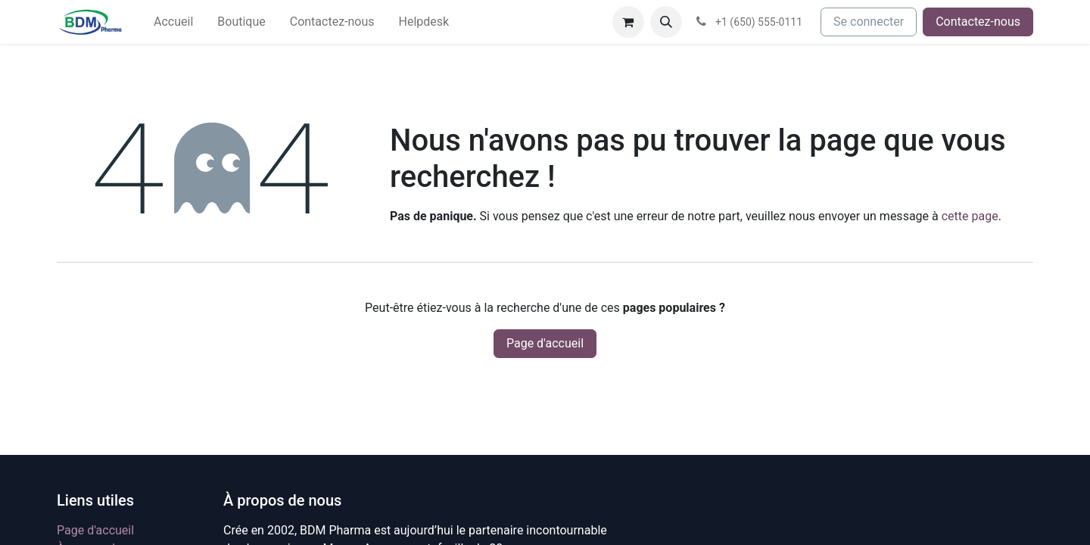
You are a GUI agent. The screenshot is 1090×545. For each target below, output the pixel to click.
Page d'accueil (545, 343)
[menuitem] (173, 22)
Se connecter (868, 21)
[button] (666, 22)
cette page (970, 216)
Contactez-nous (978, 21)
